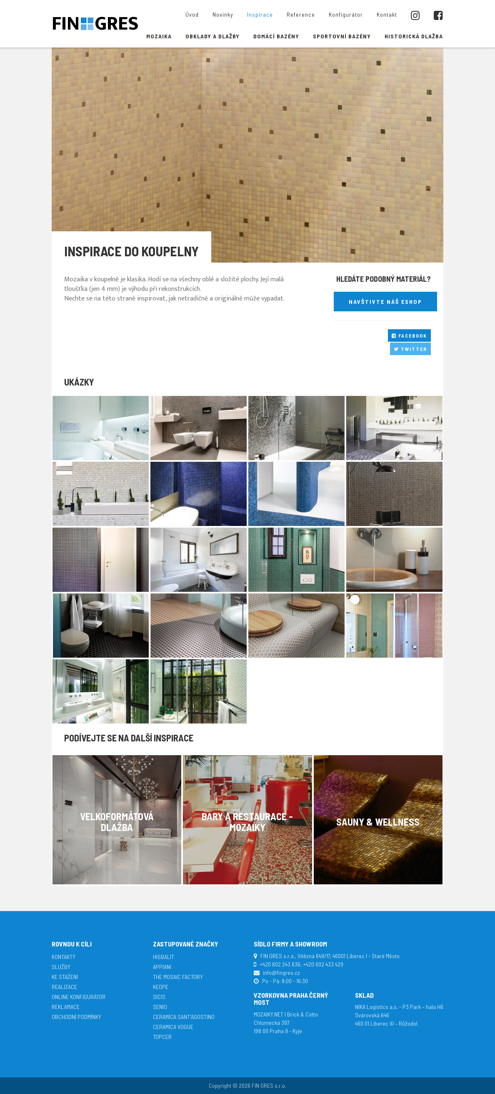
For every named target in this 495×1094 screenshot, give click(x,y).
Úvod (192, 14)
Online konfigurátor (78, 996)
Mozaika (159, 36)
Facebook (409, 335)
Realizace (64, 986)
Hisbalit (163, 956)
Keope (160, 986)
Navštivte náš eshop (385, 301)
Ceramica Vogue (173, 1026)
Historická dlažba (414, 36)
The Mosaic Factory (178, 976)
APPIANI (162, 966)
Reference (301, 14)
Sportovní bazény (342, 36)
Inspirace (260, 14)
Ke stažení (65, 976)
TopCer (162, 1036)
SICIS (159, 996)
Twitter (410, 349)
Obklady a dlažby (212, 36)
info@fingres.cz (281, 972)
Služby (61, 966)
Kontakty (63, 956)
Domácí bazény (276, 36)
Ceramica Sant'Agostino (184, 1016)
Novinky (222, 14)
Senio (160, 1006)
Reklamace (66, 1006)
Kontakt (387, 14)
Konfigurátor (346, 14)
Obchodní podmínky (76, 1016)
